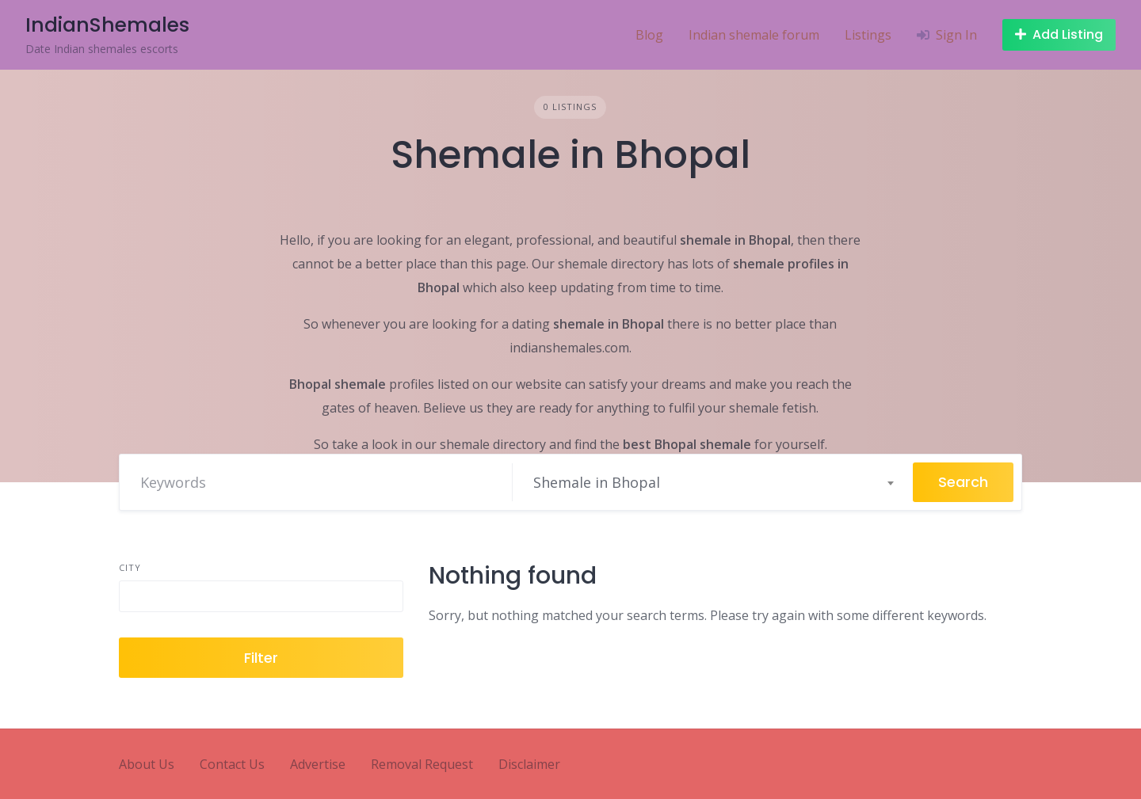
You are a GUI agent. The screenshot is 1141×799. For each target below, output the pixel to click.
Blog (649, 35)
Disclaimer (529, 764)
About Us (146, 764)
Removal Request (422, 764)
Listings (868, 35)
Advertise (317, 764)
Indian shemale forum (754, 35)
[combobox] (713, 482)
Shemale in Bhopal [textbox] (596, 482)
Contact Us (232, 764)
